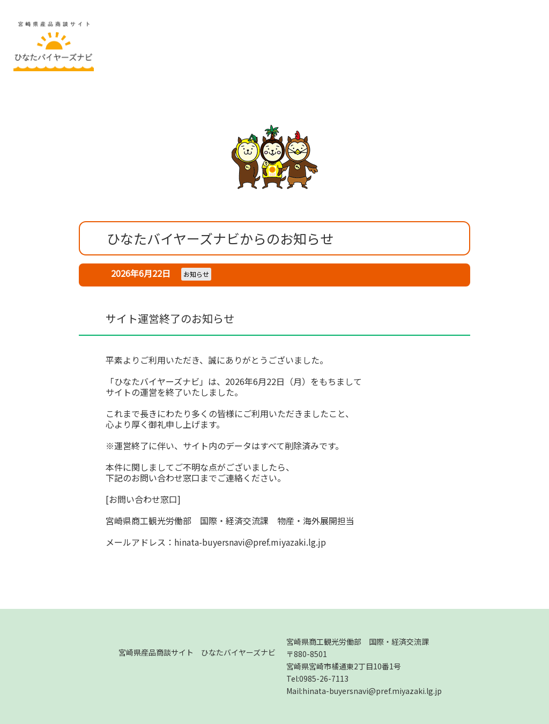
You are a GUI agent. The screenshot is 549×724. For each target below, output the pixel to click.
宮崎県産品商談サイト (197, 652)
